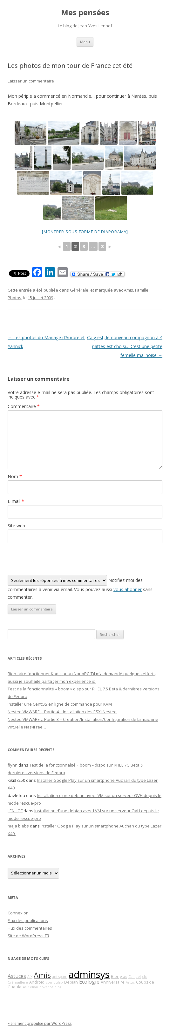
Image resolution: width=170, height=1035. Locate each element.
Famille (141, 290)
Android (36, 982)
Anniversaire (113, 982)
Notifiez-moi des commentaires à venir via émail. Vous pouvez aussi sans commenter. (80, 587)
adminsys (89, 974)
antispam (59, 976)
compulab (54, 982)
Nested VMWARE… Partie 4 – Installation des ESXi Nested (62, 712)
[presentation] (56, 559)
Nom (15, 476)
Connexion (18, 913)
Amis (128, 290)
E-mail (16, 501)
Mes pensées (85, 12)
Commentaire (24, 406)
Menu (85, 41)
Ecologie (89, 981)
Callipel (134, 976)
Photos (14, 297)
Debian (71, 982)
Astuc (130, 982)
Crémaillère (18, 982)
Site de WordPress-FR (28, 936)
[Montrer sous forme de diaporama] (85, 231)
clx (144, 976)
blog (57, 987)
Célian (33, 987)
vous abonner (127, 589)
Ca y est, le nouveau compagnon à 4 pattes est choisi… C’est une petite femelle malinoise (124, 346)
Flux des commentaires (30, 928)
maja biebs (18, 826)
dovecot (46, 987)
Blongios (119, 976)
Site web (16, 526)
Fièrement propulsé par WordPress (39, 1023)
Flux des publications (28, 920)
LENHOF (15, 811)
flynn (12, 765)
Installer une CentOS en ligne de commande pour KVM (60, 704)
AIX (29, 976)
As (24, 987)
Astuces (17, 975)
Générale (79, 290)
